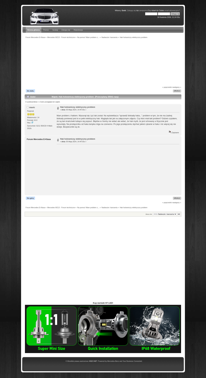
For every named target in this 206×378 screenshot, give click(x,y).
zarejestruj (143, 10)
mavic (32, 107)
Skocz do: (148, 214)
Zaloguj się (65, 30)
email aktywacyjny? (172, 10)
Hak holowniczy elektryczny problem (77, 107)
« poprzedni (167, 87)
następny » (176, 87)
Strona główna (33, 30)
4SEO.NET (93, 361)
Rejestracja (78, 30)
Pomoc (46, 30)
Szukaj (55, 30)
